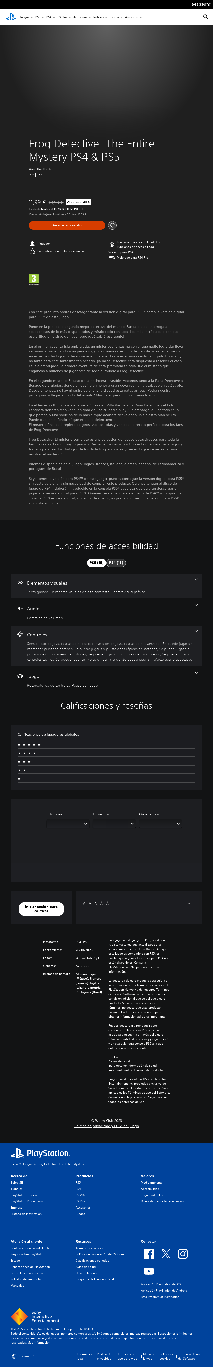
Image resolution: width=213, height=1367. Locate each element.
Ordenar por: (149, 814)
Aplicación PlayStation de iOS (161, 1284)
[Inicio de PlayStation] (11, 17)
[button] (135, 247)
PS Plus (62, 17)
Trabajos (17, 1189)
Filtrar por (101, 814)
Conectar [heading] (148, 1241)
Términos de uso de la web (127, 1356)
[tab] (96, 563)
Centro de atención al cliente (30, 1248)
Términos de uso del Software (189, 1356)
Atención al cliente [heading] (26, 1241)
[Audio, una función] (106, 612)
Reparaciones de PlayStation (30, 1267)
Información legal (85, 1356)
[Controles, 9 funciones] (106, 646)
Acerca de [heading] (19, 1176)
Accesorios (80, 17)
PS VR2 (80, 1195)
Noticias (98, 17)
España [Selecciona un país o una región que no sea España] (23, 1356)
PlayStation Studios (24, 1195)
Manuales (17, 1285)
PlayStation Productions (27, 1201)
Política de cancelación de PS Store (100, 1254)
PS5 (37, 17)
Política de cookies (167, 1356)
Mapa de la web (149, 1356)
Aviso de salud (86, 1267)
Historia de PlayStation (26, 1214)
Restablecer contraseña (27, 1273)
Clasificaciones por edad (92, 1260)
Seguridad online (152, 1195)
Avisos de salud (119, 1061)
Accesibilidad (150, 1189)
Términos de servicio (90, 1248)
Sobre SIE (17, 1182)
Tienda (114, 17)
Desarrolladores (86, 1273)
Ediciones (54, 814)
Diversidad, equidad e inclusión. (162, 1201)
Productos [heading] (84, 1176)
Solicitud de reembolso (26, 1279)
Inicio (14, 1164)
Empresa (17, 1207)
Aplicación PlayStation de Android (164, 1290)
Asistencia (131, 17)
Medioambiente (152, 1182)
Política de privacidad (104, 1356)
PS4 (48, 17)
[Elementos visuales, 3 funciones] (106, 586)
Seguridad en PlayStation (28, 1254)
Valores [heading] (147, 1176)
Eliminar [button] (185, 903)
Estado (15, 1260)
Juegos (24, 17)
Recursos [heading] (83, 1241)
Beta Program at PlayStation (160, 1297)
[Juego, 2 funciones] (106, 679)
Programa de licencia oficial (95, 1279)
